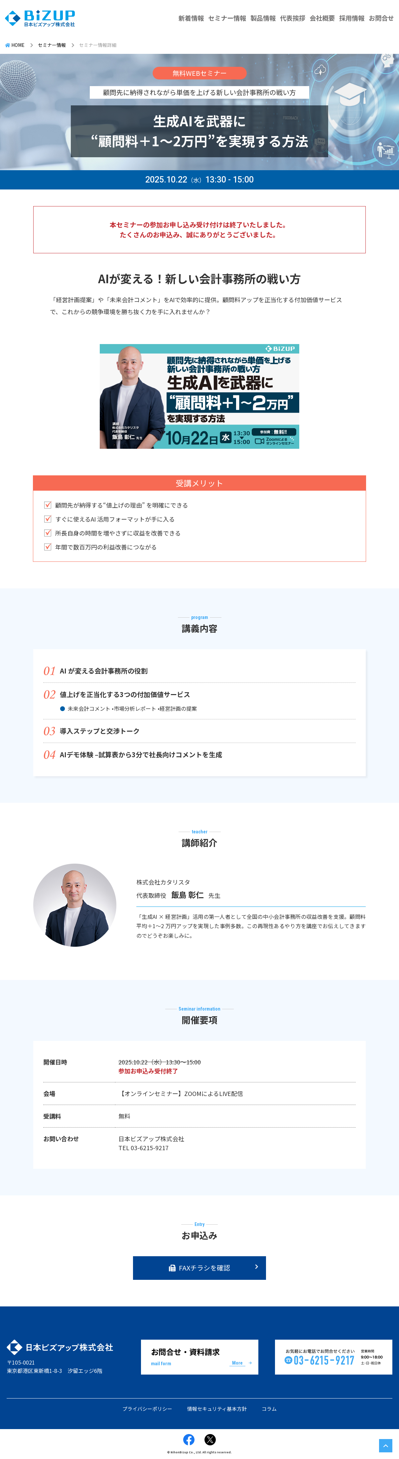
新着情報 (191, 18)
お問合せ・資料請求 (199, 1356)
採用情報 (351, 18)
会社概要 (322, 18)
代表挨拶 (292, 18)
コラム (269, 1408)
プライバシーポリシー (147, 1408)
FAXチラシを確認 (204, 1268)
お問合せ (381, 18)
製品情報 (263, 18)
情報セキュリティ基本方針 (217, 1408)
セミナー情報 (227, 18)
